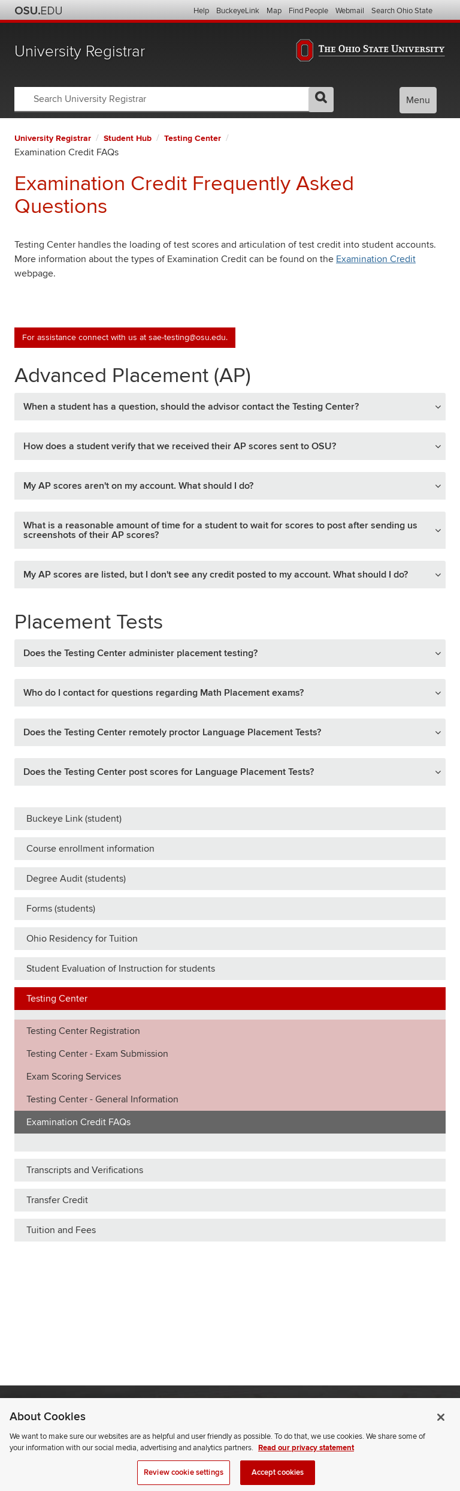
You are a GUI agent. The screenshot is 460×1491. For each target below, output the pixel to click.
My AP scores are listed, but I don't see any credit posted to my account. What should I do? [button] (215, 575)
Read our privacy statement (306, 1461)
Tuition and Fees (61, 1230)
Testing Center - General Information (102, 1099)
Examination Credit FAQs (78, 1122)
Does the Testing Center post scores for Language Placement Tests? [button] (168, 772)
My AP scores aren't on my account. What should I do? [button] (138, 486)
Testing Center (192, 138)
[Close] (441, 1430)
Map (274, 11)
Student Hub (128, 138)
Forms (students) (60, 909)
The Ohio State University (38, 11)
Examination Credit (376, 259)
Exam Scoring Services (73, 1077)
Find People (308, 11)
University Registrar (79, 51)
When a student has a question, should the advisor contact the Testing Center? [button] (191, 407)
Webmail (349, 11)
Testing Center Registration (83, 1031)
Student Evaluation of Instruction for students (120, 969)
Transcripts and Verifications (84, 1170)
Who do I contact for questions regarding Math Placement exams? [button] (163, 693)
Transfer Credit (57, 1200)
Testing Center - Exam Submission (97, 1054)
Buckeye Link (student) (74, 819)
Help (201, 11)
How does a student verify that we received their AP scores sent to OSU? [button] (179, 446)
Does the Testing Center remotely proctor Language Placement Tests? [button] (172, 732)
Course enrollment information (90, 849)
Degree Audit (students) (76, 879)
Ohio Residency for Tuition (82, 939)
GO (321, 99)
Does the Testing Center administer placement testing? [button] (140, 653)
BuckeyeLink (237, 11)
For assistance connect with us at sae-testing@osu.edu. (125, 337)
